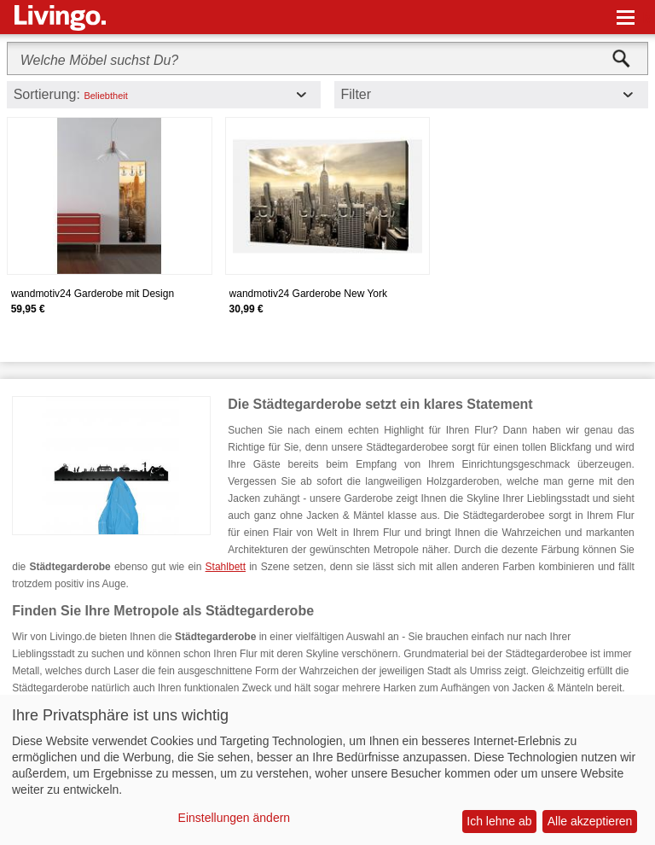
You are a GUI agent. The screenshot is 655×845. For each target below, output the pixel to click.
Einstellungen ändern (234, 818)
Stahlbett (226, 567)
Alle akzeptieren (590, 821)
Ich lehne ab (499, 821)
